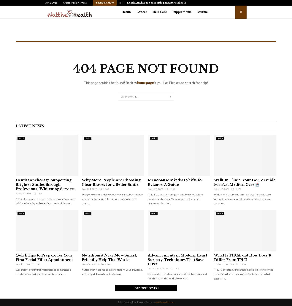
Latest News (30, 126)
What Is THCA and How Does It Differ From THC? (242, 257)
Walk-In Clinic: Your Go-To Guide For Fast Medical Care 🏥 (244, 182)
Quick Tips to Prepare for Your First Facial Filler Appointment (44, 257)
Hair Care (160, 12)
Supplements (181, 12)
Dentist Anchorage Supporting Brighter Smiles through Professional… (169, 2)
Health (126, 12)
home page (145, 83)
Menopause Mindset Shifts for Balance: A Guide (175, 182)
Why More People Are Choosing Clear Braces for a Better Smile (111, 182)
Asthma (202, 12)
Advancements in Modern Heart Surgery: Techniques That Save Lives (177, 259)
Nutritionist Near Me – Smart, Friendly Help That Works (109, 257)
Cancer (142, 12)
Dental (21, 138)
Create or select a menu (75, 2)
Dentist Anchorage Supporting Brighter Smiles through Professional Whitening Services (45, 184)
